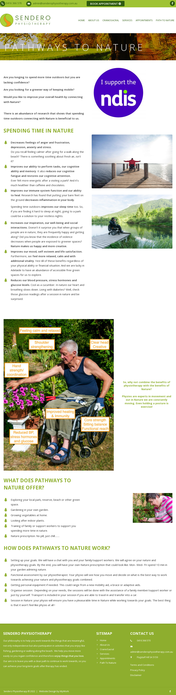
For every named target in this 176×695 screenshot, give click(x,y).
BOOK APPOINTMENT (105, 3)
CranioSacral (110, 20)
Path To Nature (165, 20)
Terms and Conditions (142, 664)
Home (81, 20)
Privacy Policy (137, 670)
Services (127, 20)
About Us (93, 20)
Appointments (144, 20)
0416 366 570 (14, 3)
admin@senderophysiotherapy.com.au (55, 3)
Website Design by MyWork (54, 691)
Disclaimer (136, 675)
